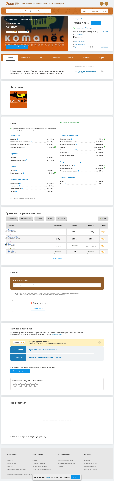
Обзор (10, 58)
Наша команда (11, 463)
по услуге (85, 11)
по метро (104, 11)
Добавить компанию (39, 463)
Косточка (11, 244)
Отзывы (43, 11)
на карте (105, 32)
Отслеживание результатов (66, 463)
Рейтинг (86, 58)
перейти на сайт (79, 41)
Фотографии (25, 58)
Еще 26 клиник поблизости (16, 46)
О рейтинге (10, 466)
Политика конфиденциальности (16, 469)
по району (94, 11)
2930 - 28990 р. (91, 246)
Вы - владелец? (77, 18)
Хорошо (75, 477)
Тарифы (60, 466)
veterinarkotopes (79, 44)
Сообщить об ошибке (90, 463)
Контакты (87, 460)
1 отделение (78, 34)
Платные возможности (65, 460)
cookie (48, 477)
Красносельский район (82, 47)
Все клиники (14, 11)
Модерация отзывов (90, 469)
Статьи (35, 460)
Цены (29, 11)
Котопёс (11, 251)
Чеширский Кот (13, 237)
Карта (101, 58)
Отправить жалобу (90, 466)
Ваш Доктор (12, 230)
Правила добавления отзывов (42, 469)
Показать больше (57, 258)
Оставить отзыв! (38, 308)
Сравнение (56, 58)
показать (96, 23)
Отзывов (23, 32)
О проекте (10, 460)
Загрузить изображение (40, 466)
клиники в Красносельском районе (87, 72)
